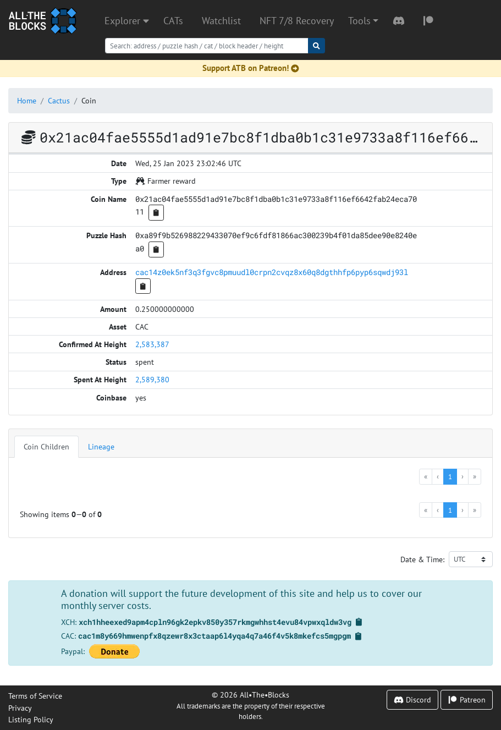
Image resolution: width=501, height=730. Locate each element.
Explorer (126, 20)
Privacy (20, 707)
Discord (412, 699)
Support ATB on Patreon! (250, 68)
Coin (88, 100)
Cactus (59, 100)
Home (26, 100)
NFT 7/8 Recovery (297, 20)
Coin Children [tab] (46, 446)
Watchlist (221, 20)
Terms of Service (35, 695)
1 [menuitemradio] (450, 476)
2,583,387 (152, 344)
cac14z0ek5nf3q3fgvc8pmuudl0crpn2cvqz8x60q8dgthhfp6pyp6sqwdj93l (271, 272)
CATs (173, 20)
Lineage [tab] (101, 446)
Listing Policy (30, 719)
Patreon (467, 699)
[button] (363, 21)
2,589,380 (152, 379)
